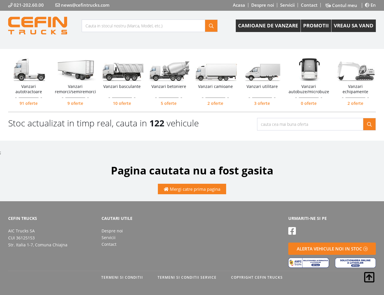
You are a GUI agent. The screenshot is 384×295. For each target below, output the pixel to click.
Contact (309, 5)
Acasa (239, 5)
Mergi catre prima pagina (192, 189)
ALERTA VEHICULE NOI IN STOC (332, 249)
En (370, 5)
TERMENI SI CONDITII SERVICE (187, 277)
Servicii (287, 5)
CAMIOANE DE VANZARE (268, 25)
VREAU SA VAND (353, 25)
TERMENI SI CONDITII (122, 277)
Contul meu (341, 5)
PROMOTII (316, 25)
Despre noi (262, 5)
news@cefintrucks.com (82, 5)
